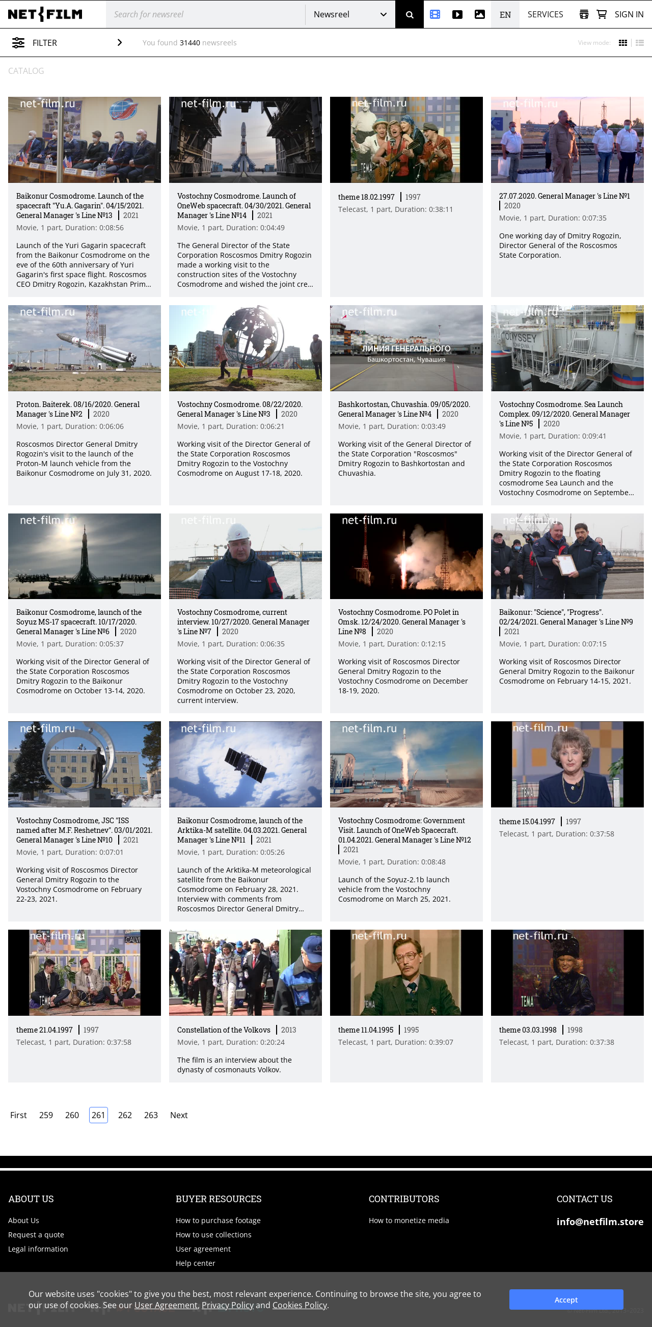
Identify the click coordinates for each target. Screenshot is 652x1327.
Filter (75, 43)
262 (125, 1115)
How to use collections (214, 1234)
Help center (195, 1263)
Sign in (629, 14)
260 (72, 1115)
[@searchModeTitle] (201, 14)
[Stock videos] (457, 14)
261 (98, 1115)
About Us (23, 1220)
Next (179, 1115)
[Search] (409, 14)
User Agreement (166, 1305)
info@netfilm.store (600, 1221)
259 (46, 1115)
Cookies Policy (300, 1305)
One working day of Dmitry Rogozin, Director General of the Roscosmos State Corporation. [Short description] (560, 245)
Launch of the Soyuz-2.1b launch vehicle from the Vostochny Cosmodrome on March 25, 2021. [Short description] (394, 889)
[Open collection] (584, 14)
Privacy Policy (228, 1305)
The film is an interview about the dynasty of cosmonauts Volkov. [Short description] (234, 1064)
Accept (566, 1300)
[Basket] (601, 14)
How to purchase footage (218, 1220)
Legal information (38, 1249)
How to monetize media (409, 1220)
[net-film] (49, 14)
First (18, 1115)
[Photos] (480, 14)
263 (151, 1115)
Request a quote (36, 1234)
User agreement (203, 1249)
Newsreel (331, 14)
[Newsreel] (435, 14)
